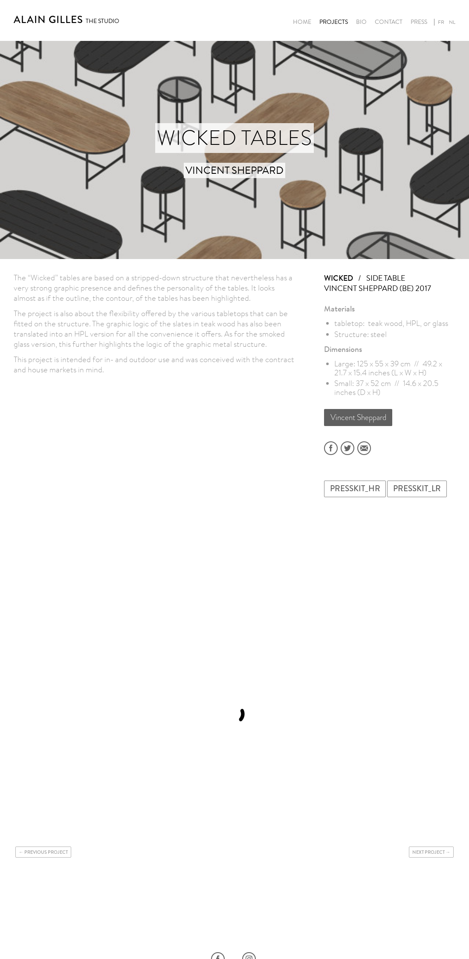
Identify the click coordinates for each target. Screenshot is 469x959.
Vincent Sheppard (358, 417)
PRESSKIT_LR (417, 488)
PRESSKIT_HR (355, 488)
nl (452, 22)
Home (302, 22)
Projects (333, 22)
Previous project (46, 852)
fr (441, 22)
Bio (361, 22)
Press (419, 22)
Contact (388, 22)
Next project (428, 852)
